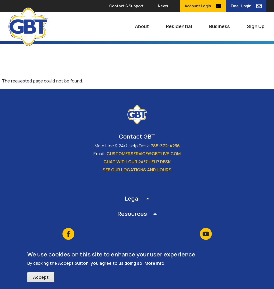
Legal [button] (132, 198)
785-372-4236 (165, 146)
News (163, 6)
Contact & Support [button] (126, 6)
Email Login (241, 6)
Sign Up (256, 26)
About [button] (142, 26)
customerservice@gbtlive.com (144, 153)
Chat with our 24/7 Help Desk (137, 161)
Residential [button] (179, 26)
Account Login (198, 6)
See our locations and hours (137, 170)
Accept (41, 277)
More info (154, 263)
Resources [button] (132, 213)
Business (219, 26)
